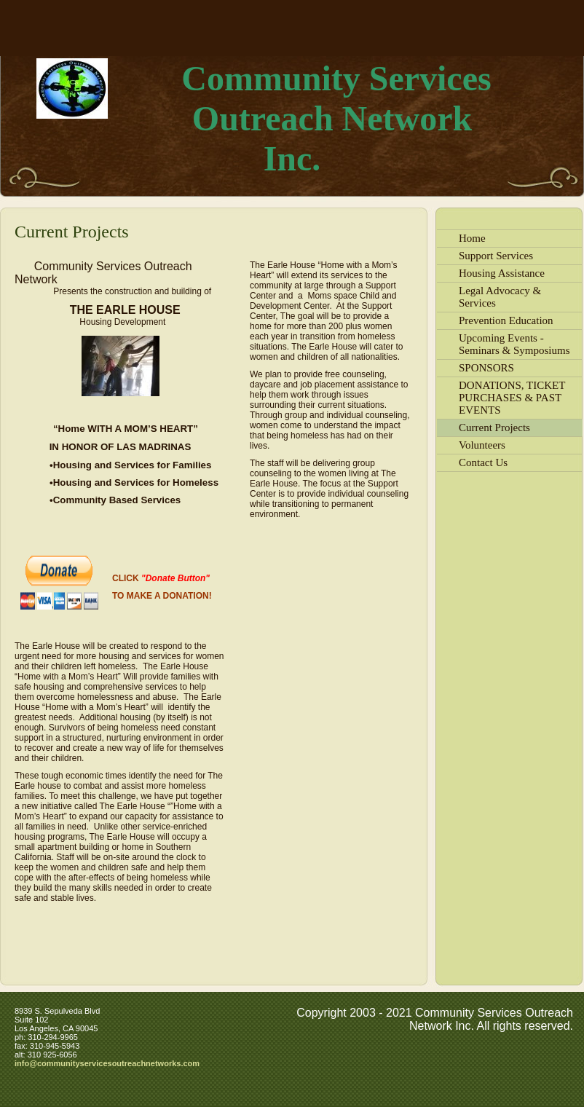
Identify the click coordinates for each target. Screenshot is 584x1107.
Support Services (496, 255)
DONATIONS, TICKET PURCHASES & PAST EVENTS (512, 397)
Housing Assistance (502, 273)
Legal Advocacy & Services (500, 297)
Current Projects (494, 427)
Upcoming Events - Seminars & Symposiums (514, 344)
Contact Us (483, 462)
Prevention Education (506, 320)
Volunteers (482, 445)
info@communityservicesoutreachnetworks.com (107, 1063)
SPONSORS (486, 368)
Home (472, 238)
